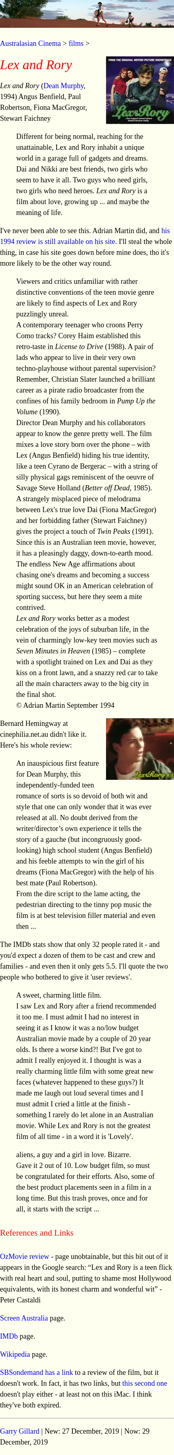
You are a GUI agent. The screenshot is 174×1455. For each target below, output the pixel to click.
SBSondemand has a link (36, 1372)
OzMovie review (24, 1256)
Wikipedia (15, 1354)
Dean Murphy (63, 86)
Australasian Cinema (30, 43)
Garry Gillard (19, 1431)
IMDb (9, 1336)
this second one (144, 1383)
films (76, 43)
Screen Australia (24, 1318)
